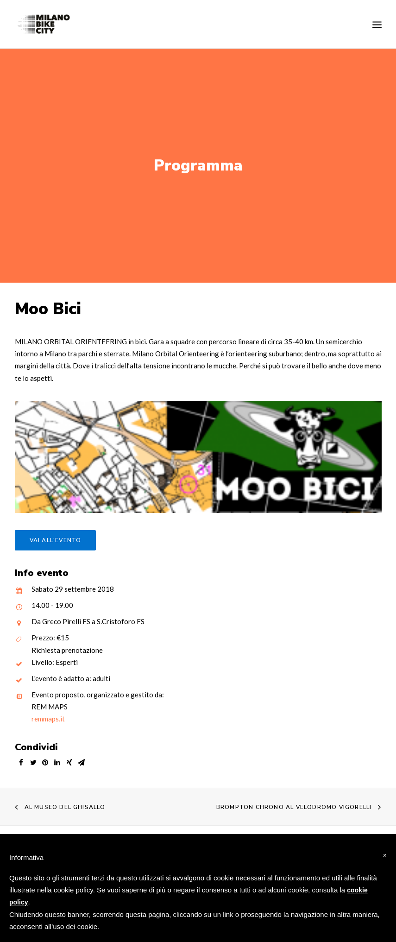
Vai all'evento (56, 533)
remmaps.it (48, 711)
